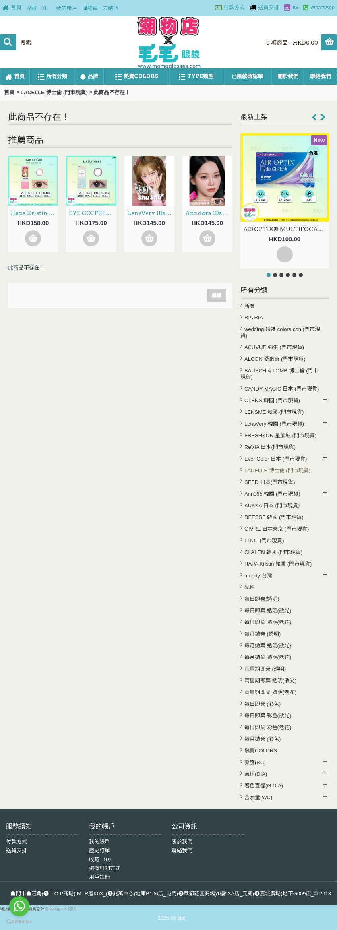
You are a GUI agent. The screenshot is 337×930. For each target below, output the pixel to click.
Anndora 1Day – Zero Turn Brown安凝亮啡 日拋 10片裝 (208, 213)
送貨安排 (16, 850)
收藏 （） (101, 859)
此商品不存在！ (111, 92)
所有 (249, 306)
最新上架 (254, 117)
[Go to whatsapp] (19, 906)
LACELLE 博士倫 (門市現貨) (54, 92)
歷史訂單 (99, 850)
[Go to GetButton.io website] (19, 921)
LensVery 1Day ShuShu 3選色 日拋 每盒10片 (150, 213)
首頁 (9, 92)
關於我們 (182, 842)
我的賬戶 (99, 842)
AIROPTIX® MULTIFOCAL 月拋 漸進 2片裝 (286, 229)
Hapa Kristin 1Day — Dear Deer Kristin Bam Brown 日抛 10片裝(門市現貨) (34, 213)
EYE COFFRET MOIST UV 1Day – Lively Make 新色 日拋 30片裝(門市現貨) (92, 213)
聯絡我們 (182, 850)
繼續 (216, 295)
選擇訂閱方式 (104, 868)
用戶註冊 (99, 877)
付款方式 (16, 842)
